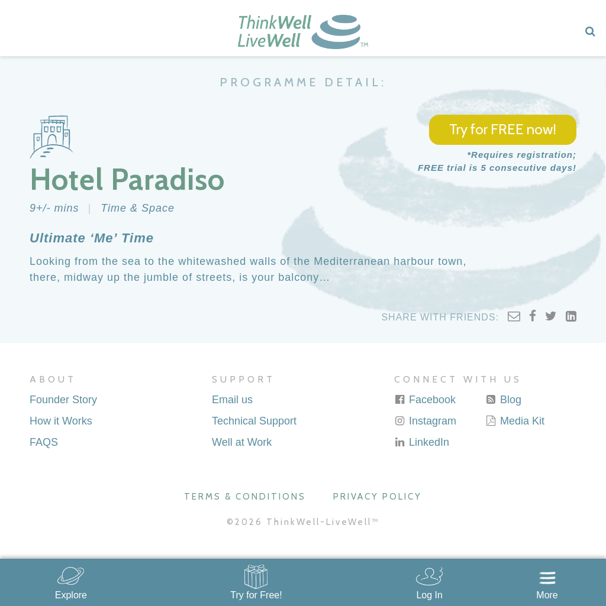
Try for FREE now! (502, 129)
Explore (71, 595)
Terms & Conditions (245, 496)
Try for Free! (256, 595)
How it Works (61, 421)
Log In (429, 595)
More (546, 595)
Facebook (425, 400)
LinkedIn (421, 442)
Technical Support (254, 421)
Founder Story (63, 400)
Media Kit (514, 421)
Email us (232, 400)
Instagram (425, 421)
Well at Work (242, 442)
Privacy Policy (377, 496)
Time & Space (138, 208)
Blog (503, 400)
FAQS (44, 442)
